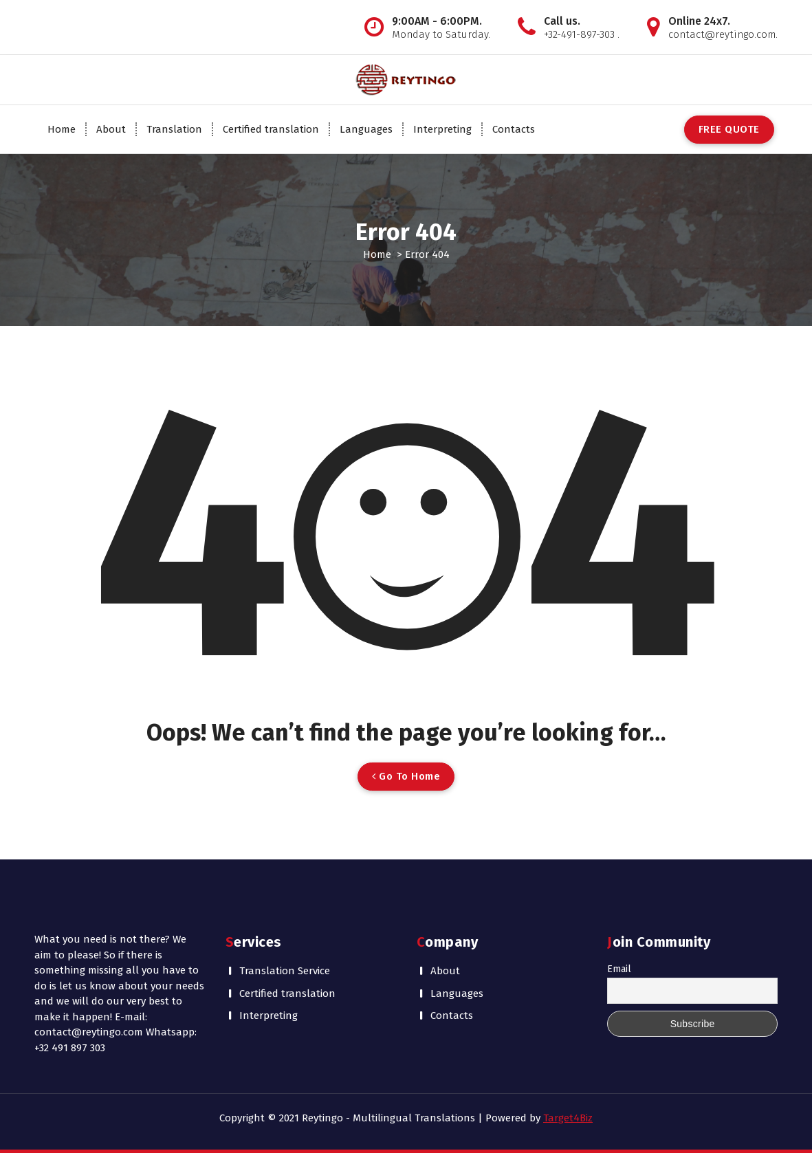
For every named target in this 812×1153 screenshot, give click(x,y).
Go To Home (406, 776)
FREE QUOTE (729, 129)
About (111, 129)
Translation (174, 129)
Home (61, 129)
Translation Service (284, 971)
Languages (366, 129)
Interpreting (442, 129)
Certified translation (271, 129)
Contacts (513, 129)
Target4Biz (568, 1118)
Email (619, 969)
